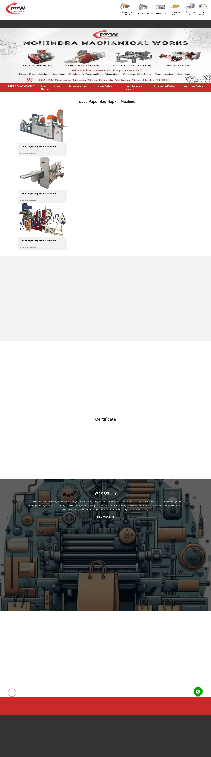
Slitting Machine (105, 86)
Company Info (106, 517)
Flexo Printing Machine (193, 86)
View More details (28, 154)
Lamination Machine (78, 86)
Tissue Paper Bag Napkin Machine (38, 147)
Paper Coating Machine (164, 86)
